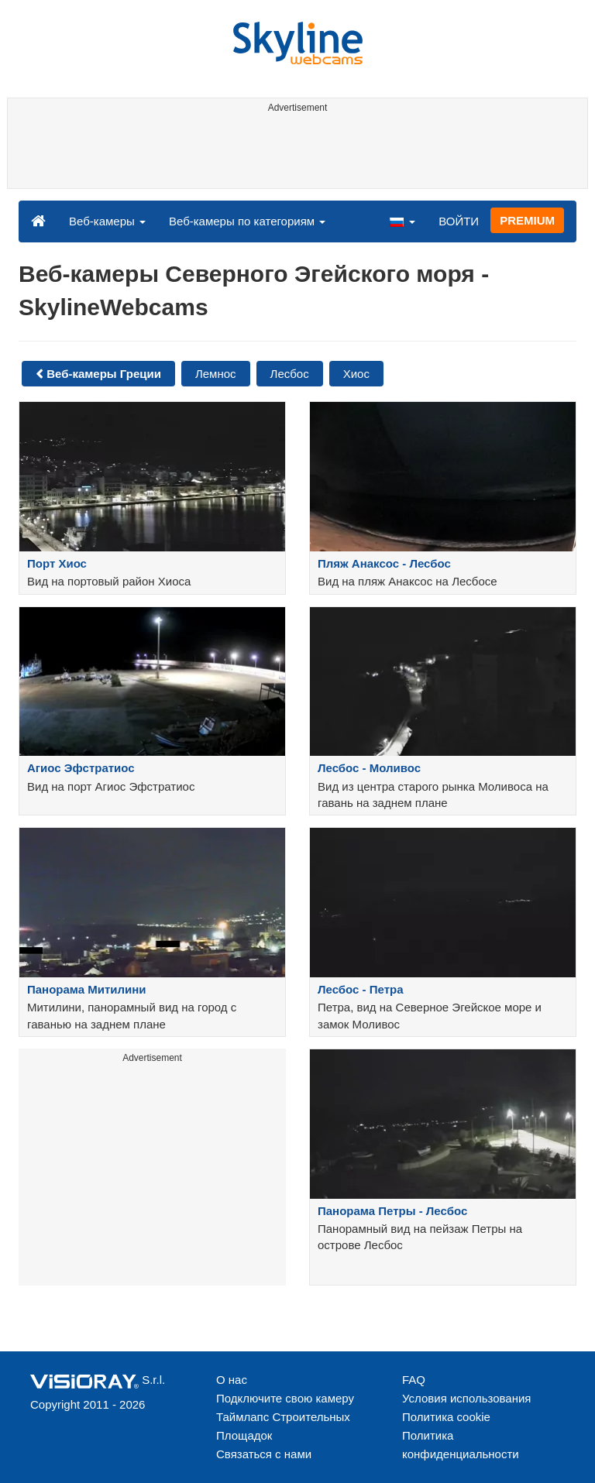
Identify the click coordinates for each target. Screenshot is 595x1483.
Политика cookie (446, 1416)
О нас (231, 1379)
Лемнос (215, 373)
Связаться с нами (263, 1454)
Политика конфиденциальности (460, 1445)
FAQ (413, 1379)
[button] (402, 220)
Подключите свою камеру (285, 1398)
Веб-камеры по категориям (247, 221)
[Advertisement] (295, 153)
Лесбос (289, 373)
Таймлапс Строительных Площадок (283, 1426)
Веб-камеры (107, 221)
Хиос (356, 373)
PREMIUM (527, 220)
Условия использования (466, 1398)
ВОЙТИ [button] (459, 221)
